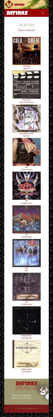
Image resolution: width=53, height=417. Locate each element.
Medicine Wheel (26, 335)
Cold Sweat (26, 66)
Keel (26, 167)
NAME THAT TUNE (27, 387)
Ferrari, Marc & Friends (27, 133)
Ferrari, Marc (27, 100)
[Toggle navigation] (42, 13)
